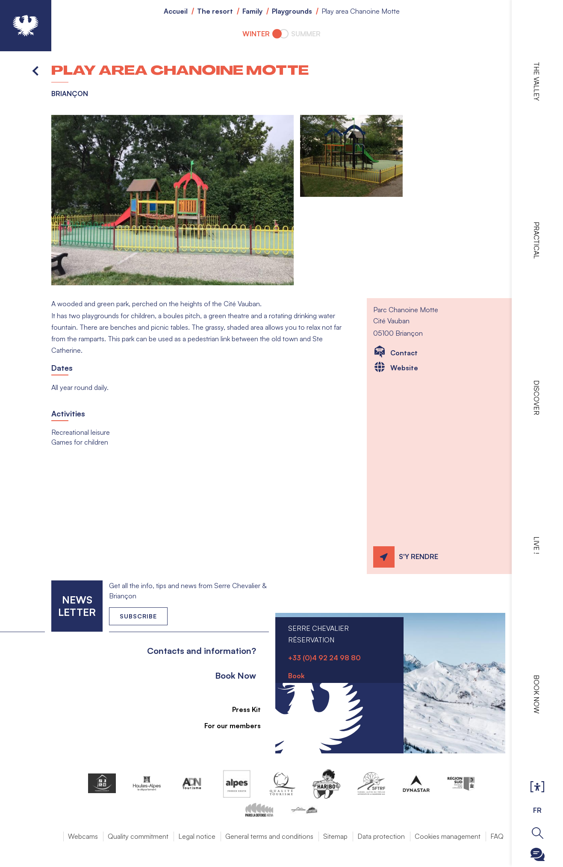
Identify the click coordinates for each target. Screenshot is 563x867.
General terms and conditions (269, 836)
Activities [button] (68, 413)
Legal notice (196, 836)
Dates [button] (62, 367)
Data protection (381, 836)
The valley (536, 81)
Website (404, 367)
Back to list (36, 70)
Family (252, 11)
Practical (536, 240)
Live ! (536, 545)
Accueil (176, 11)
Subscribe (138, 616)
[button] (172, 200)
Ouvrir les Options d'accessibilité (537, 787)
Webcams (83, 836)
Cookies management (447, 836)
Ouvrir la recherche (537, 833)
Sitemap (335, 836)
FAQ (497, 836)
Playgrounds (292, 11)
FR (537, 810)
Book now (536, 694)
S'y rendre (418, 556)
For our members (228, 725)
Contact (404, 353)
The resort (215, 11)
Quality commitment (138, 836)
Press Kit (241, 709)
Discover (536, 397)
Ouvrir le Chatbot (537, 854)
